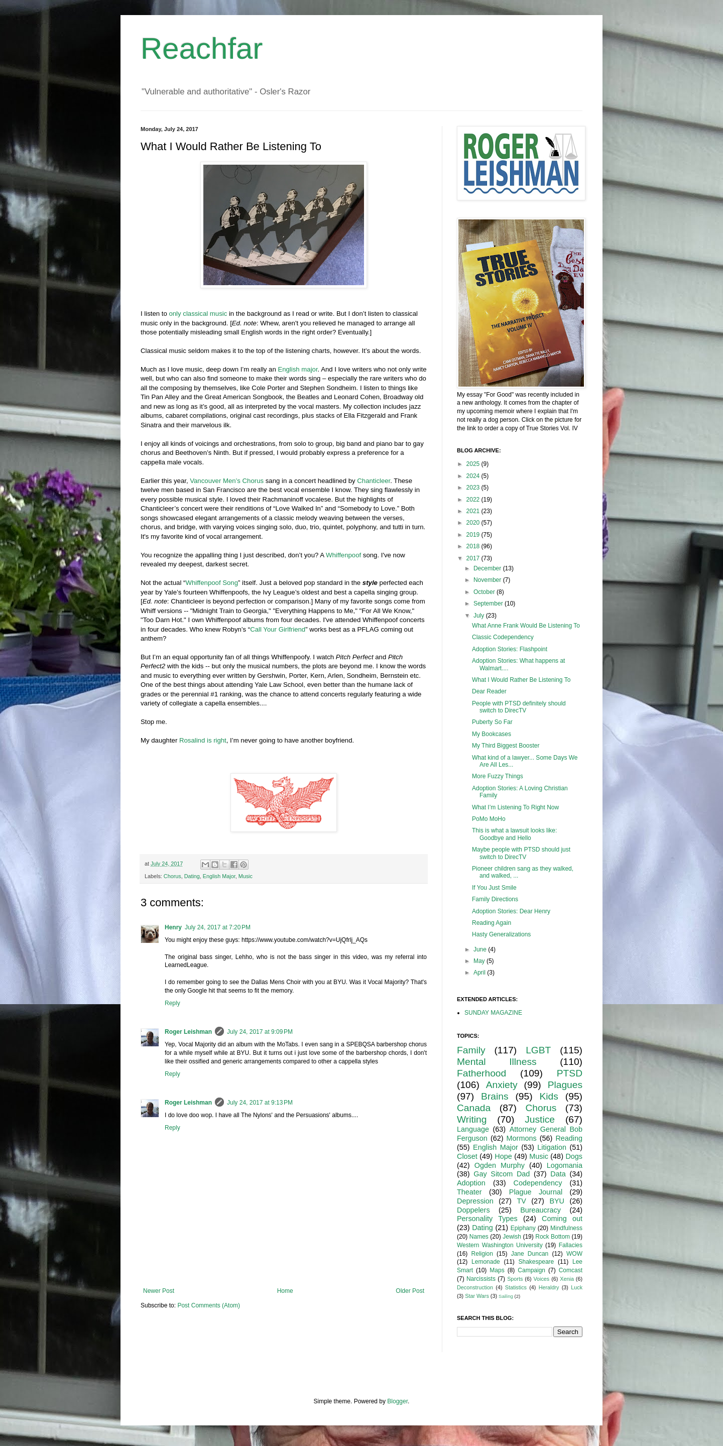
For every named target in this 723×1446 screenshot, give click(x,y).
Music (245, 876)
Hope (503, 1156)
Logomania (564, 1165)
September (489, 603)
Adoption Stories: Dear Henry (511, 911)
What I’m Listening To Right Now (515, 807)
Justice (540, 1119)
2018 (473, 546)
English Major (219, 876)
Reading (568, 1138)
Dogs (573, 1156)
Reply (172, 1003)
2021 (473, 511)
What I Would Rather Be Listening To (521, 679)
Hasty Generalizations (501, 934)
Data (557, 1174)
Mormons (522, 1138)
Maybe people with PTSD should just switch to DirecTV (521, 853)
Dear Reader (489, 691)
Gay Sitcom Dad (501, 1174)
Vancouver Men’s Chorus (227, 481)
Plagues (565, 1084)
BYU (556, 1201)
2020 (473, 522)
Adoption (471, 1183)
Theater (469, 1192)
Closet (467, 1156)
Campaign (531, 1270)
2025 (473, 463)
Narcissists (481, 1278)
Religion (482, 1253)
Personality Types (487, 1219)
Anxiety (502, 1084)
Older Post (410, 1290)
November (488, 579)
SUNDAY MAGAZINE (493, 1012)
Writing (472, 1119)
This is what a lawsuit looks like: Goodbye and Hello (514, 834)
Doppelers (473, 1210)
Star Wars (477, 1296)
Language (473, 1129)
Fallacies (570, 1245)
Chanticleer (373, 481)
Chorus (172, 876)
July (479, 615)
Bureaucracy (540, 1210)
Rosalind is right (202, 740)
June (480, 949)
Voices (541, 1279)
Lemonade (485, 1261)
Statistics (516, 1287)
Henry (173, 927)
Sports (515, 1279)
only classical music (198, 313)
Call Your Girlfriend (277, 629)
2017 (473, 558)
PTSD (569, 1073)
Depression (475, 1201)
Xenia (567, 1279)
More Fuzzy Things (497, 776)
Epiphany (523, 1228)
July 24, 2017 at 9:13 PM (260, 1102)
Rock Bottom (552, 1236)
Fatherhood (481, 1073)
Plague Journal (535, 1192)
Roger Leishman (188, 1031)
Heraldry (549, 1287)
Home (285, 1290)
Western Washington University (500, 1245)
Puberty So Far (492, 722)
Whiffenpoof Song (211, 582)
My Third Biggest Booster (506, 745)
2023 (473, 487)
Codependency (538, 1183)
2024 (473, 475)
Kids (549, 1096)
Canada (474, 1108)
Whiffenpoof (343, 555)
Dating (192, 876)
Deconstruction (475, 1287)
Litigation (551, 1147)
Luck (576, 1287)
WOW (574, 1253)
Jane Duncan (530, 1253)
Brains (494, 1096)
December (488, 568)
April (480, 972)
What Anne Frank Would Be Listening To (526, 625)
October (485, 591)
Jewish (512, 1236)
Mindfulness (566, 1228)
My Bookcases (491, 734)
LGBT (538, 1050)
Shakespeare (536, 1261)
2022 (473, 499)
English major (297, 369)
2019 (473, 534)
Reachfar (202, 48)
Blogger (397, 1401)
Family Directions (495, 899)
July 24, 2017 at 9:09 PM (260, 1031)
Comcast (570, 1270)
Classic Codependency (503, 637)
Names (479, 1236)
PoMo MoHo (489, 818)
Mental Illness (497, 1061)
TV (521, 1201)
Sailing (506, 1296)
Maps (497, 1270)
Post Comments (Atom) (208, 1305)
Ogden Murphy (499, 1165)
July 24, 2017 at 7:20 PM (218, 927)
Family (471, 1050)
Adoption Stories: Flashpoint (509, 649)
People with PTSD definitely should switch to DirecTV (519, 707)
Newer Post (158, 1290)
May (480, 961)
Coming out (562, 1219)
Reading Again (491, 922)
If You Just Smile (494, 887)
